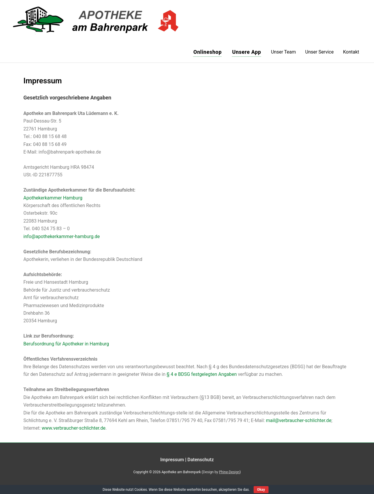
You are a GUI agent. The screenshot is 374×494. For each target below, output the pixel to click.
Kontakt (351, 52)
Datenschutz (201, 459)
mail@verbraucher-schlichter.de (298, 420)
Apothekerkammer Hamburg (52, 198)
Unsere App (246, 52)
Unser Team (283, 52)
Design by (221, 472)
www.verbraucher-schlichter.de (73, 428)
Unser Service (319, 52)
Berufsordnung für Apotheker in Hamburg (66, 344)
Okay (261, 490)
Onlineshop (207, 52)
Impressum (172, 459)
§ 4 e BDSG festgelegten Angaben (202, 374)
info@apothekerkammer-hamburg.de (61, 236)
